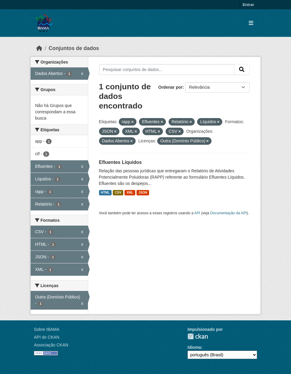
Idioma (194, 347)
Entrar (248, 4)
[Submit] (242, 69)
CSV (118, 192)
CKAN (198, 336)
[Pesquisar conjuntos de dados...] (167, 69)
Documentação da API (228, 213)
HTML (105, 192)
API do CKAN (46, 337)
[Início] (39, 48)
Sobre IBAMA (46, 329)
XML (130, 192)
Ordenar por (170, 87)
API (197, 213)
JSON (143, 192)
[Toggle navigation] (251, 23)
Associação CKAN (51, 345)
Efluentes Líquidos (120, 162)
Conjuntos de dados (74, 48)
